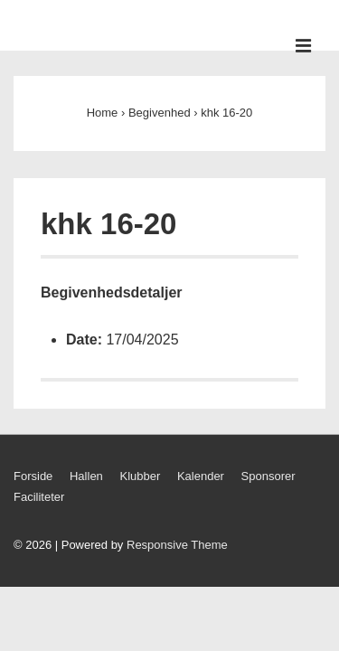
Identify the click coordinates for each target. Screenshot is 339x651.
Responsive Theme (177, 545)
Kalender (200, 476)
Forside (33, 476)
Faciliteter (39, 497)
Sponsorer (268, 476)
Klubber (139, 476)
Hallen (86, 476)
